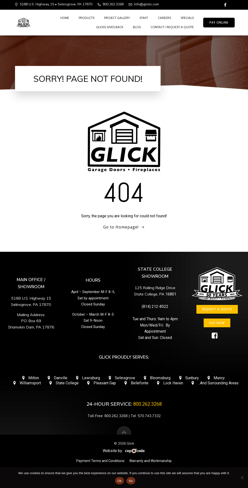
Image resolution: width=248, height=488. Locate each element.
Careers (164, 18)
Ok (119, 481)
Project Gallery (117, 18)
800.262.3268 (147, 404)
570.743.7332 (149, 415)
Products (86, 18)
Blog (137, 27)
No (131, 481)
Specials (187, 18)
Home (64, 18)
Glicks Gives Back (109, 27)
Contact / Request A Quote (172, 27)
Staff (144, 18)
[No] (242, 477)
